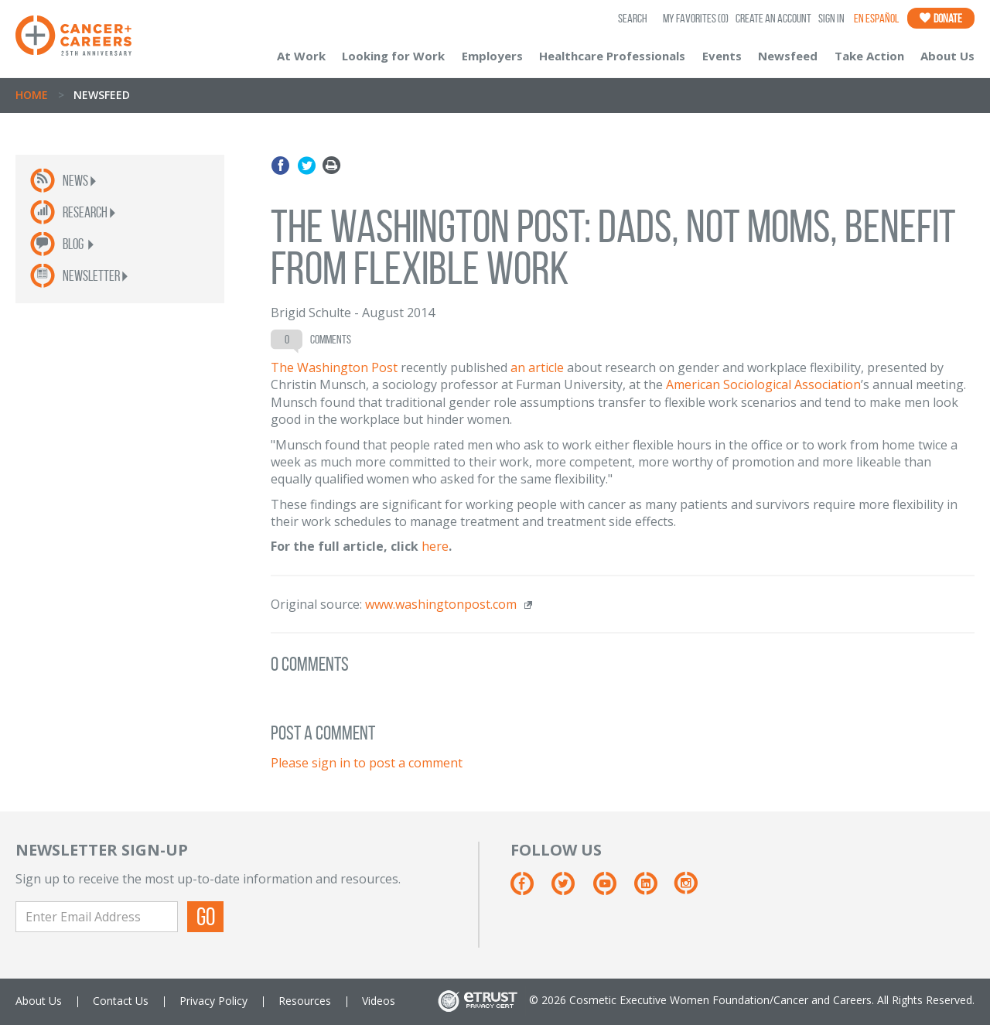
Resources (304, 1000)
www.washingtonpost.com (441, 604)
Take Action (869, 55)
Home (31, 94)
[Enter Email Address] (96, 916)
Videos (378, 1000)
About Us (947, 55)
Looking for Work (393, 55)
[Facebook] (529, 889)
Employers (492, 55)
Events (722, 55)
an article (537, 367)
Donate (941, 18)
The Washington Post (334, 367)
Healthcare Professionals (612, 55)
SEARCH (632, 18)
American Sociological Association (763, 384)
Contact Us (120, 1000)
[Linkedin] (653, 889)
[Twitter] (570, 889)
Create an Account (773, 18)
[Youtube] (612, 889)
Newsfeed (788, 55)
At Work (301, 55)
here (435, 546)
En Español (876, 18)
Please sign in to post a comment (367, 762)
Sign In (831, 18)
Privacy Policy (213, 1000)
